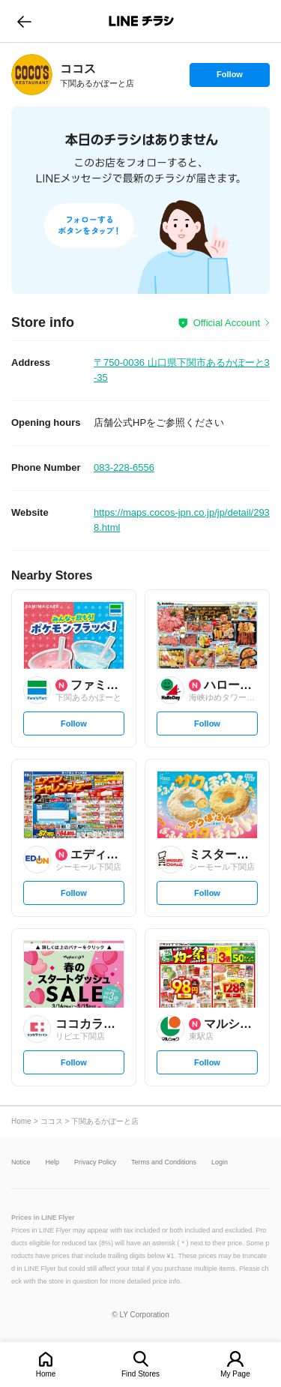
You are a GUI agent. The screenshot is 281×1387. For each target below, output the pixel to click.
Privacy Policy (95, 1162)
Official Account (226, 322)
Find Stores (140, 1374)
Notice (21, 1162)
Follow (229, 78)
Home (46, 1374)
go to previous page (24, 21)
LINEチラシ (142, 21)
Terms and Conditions (163, 1162)
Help (53, 1162)
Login (219, 1162)
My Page (235, 1374)
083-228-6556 (124, 467)
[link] (31, 74)
